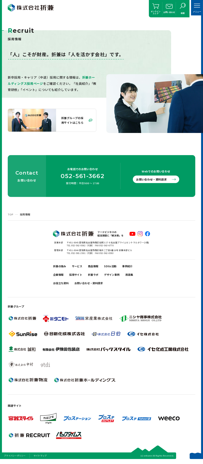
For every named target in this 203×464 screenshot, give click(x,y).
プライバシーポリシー (15, 459)
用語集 (137, 276)
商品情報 (97, 267)
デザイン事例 (118, 276)
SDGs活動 (116, 267)
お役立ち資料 (62, 286)
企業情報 (59, 276)
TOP (10, 214)
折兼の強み (60, 267)
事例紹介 (135, 267)
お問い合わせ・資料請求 (153, 179)
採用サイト (78, 276)
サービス (80, 267)
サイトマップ (40, 459)
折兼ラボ (97, 276)
